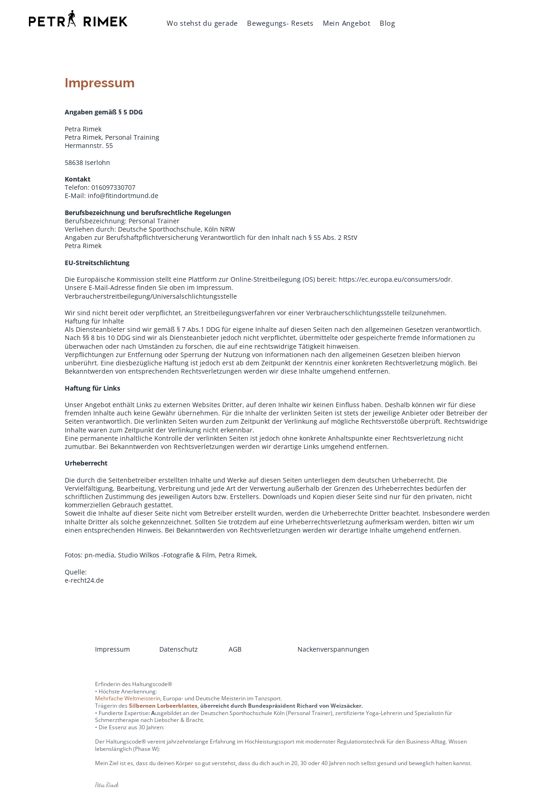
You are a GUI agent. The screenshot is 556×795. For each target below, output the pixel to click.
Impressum (112, 649)
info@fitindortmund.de (123, 195)
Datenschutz (178, 649)
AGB (235, 649)
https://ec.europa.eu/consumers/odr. (396, 279)
